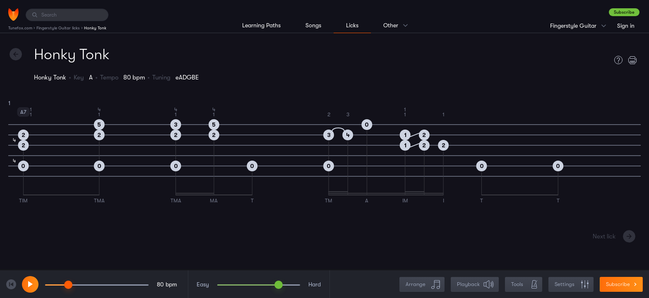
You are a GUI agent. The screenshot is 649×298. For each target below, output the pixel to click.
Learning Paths (261, 25)
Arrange (423, 284)
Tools (524, 284)
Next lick (604, 236)
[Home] (13, 14)
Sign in (626, 25)
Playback (475, 284)
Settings (572, 284)
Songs (313, 25)
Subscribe (624, 12)
